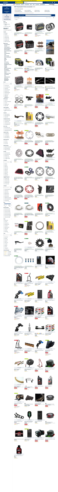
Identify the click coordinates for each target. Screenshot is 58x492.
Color (4, 233)
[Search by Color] (7, 235)
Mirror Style (5, 126)
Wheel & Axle (6, 78)
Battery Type (6, 98)
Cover (5, 54)
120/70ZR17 (19, 10)
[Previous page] (45, 17)
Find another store (7, 19)
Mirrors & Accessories (7, 68)
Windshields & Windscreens (6, 80)
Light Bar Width (6, 132)
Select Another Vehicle (6, 11)
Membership (42, 4)
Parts (31, 4)
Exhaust (5, 59)
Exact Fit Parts (7, 26)
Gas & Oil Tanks (6, 63)
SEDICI (14, 4)
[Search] (33, 2)
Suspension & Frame (7, 73)
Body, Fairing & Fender (7, 50)
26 (53, 17)
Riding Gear (18, 4)
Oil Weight (5, 160)
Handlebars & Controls (7, 64)
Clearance (37, 4)
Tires (34, 4)
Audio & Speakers (7, 47)
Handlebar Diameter (7, 118)
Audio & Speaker (6, 107)
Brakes (5, 52)
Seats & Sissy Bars (7, 70)
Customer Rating (6, 250)
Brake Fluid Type (6, 139)
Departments (6, 43)
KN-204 (48, 10)
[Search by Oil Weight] (7, 162)
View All (38, 10)
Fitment (5, 22)
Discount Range (6, 207)
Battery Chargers (7, 49)
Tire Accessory (6, 74)
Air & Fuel (5, 45)
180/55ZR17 (29, 10)
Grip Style (5, 112)
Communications (7, 53)
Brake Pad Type (6, 145)
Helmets (22, 4)
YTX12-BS (38, 11)
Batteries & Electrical (7, 48)
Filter (5, 60)
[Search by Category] (7, 187)
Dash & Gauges (6, 55)
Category (5, 185)
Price (4, 202)
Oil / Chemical (6, 69)
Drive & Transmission (7, 57)
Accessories (27, 4)
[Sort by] (17, 17)
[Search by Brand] (7, 83)
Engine (5, 58)
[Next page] (54, 17)
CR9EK (49, 11)
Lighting (5, 65)
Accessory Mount (7, 44)
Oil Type (5, 151)
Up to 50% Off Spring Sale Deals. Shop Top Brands (29, 0)
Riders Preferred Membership (6, 28)
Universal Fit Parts (7, 24)
